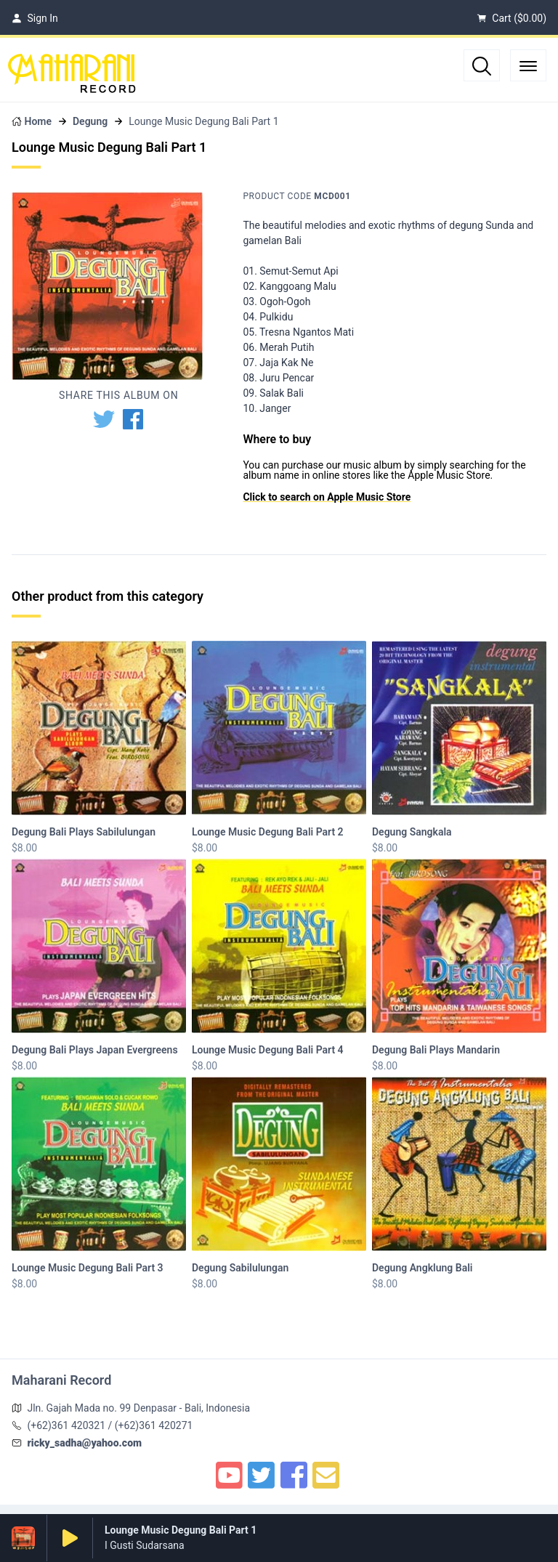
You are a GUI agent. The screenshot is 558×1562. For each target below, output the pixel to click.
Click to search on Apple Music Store (327, 497)
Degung (90, 121)
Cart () (511, 18)
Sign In (35, 18)
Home (38, 121)
